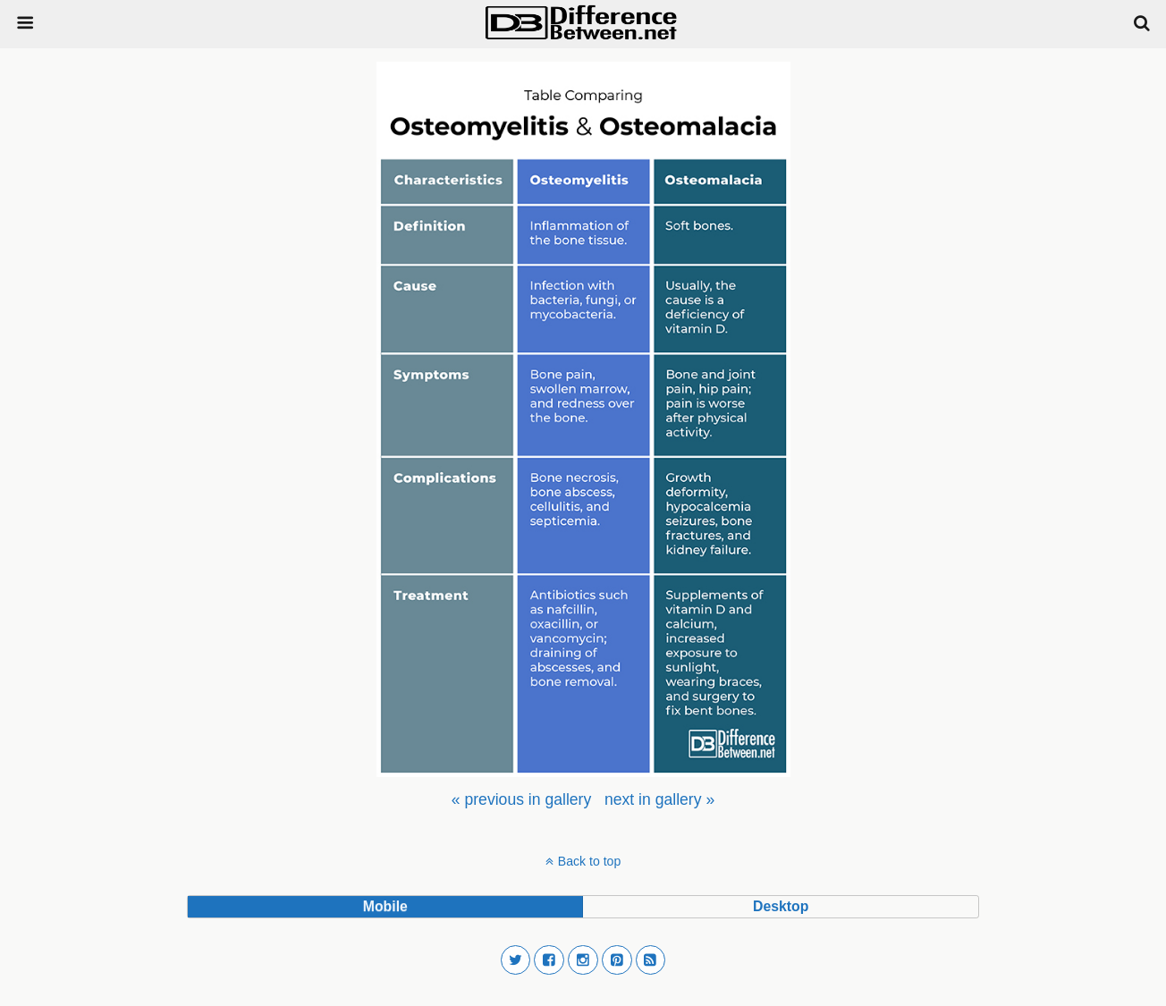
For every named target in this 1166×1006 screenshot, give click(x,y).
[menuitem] (521, 799)
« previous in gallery (521, 799)
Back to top (589, 861)
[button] (516, 960)
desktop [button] (780, 906)
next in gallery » (659, 799)
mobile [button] (385, 906)
